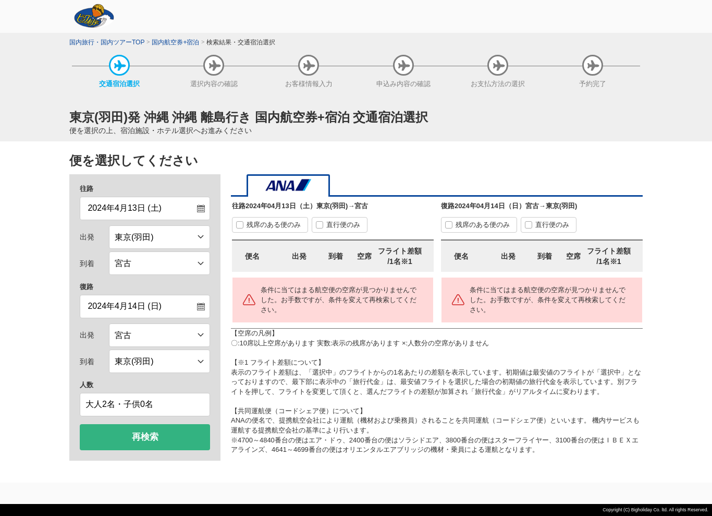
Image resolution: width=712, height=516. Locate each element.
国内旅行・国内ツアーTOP (106, 42)
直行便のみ (343, 225)
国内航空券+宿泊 (175, 42)
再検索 (145, 437)
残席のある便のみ (274, 225)
